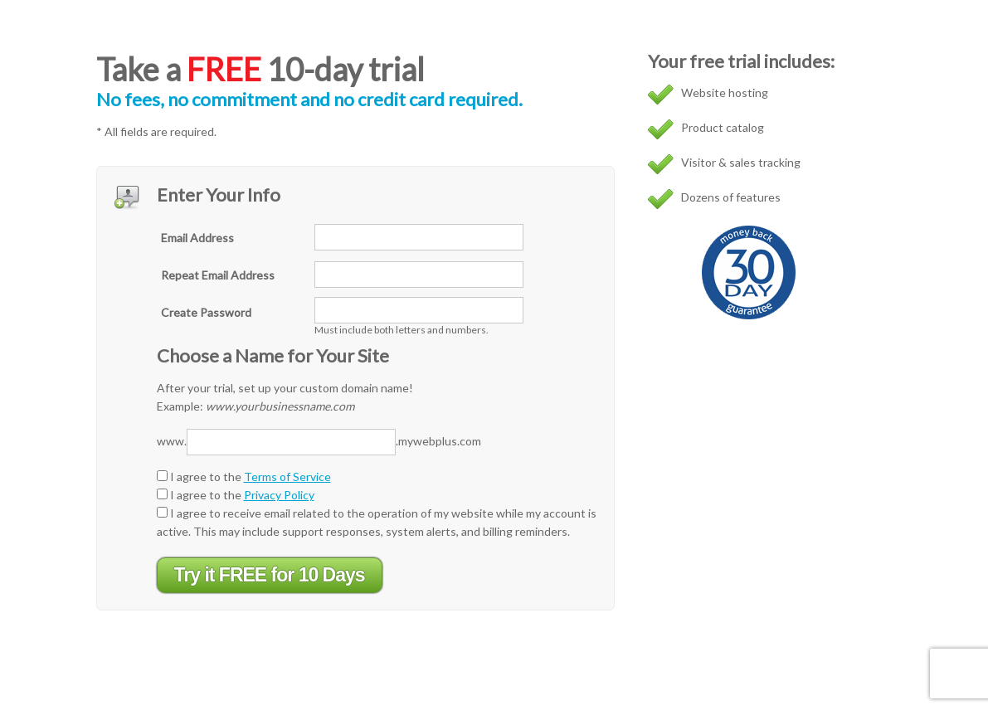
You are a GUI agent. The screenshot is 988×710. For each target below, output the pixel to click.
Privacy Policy (279, 495)
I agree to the (244, 476)
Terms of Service (287, 476)
